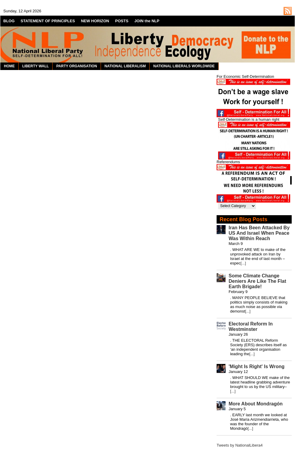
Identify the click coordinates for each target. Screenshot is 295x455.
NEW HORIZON (95, 21)
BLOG (9, 21)
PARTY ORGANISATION (76, 66)
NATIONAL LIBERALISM (125, 66)
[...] (243, 263)
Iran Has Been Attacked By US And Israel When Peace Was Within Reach (259, 233)
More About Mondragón (256, 403)
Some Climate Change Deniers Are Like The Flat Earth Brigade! (257, 281)
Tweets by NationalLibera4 (240, 445)
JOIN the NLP (146, 21)
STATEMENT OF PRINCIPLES (48, 21)
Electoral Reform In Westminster (251, 326)
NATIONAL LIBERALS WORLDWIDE (183, 66)
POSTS (121, 21)
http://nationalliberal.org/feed (288, 11)
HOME (9, 66)
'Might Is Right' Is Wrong (256, 366)
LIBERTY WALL (35, 66)
